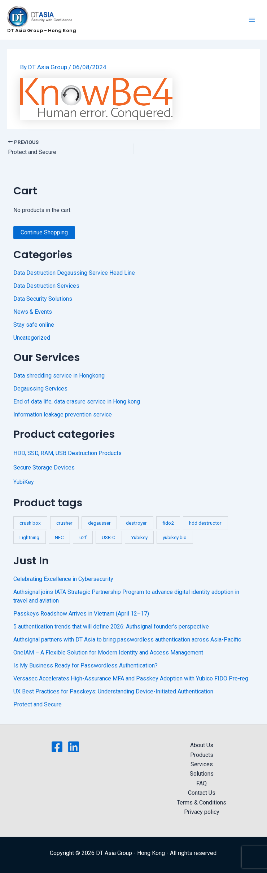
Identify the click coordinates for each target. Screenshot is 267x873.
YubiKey (23, 482)
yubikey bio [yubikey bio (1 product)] (175, 537)
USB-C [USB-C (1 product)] (108, 537)
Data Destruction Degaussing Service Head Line (74, 272)
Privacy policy (201, 811)
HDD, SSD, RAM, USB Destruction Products (67, 453)
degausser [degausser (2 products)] (99, 523)
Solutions (202, 773)
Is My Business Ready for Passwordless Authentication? (85, 665)
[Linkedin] (73, 747)
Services (202, 764)
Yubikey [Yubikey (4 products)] (139, 537)
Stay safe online (33, 324)
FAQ (201, 783)
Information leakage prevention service (62, 414)
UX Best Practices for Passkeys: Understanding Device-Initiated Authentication (113, 691)
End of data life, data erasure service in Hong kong (76, 401)
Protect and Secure (37, 704)
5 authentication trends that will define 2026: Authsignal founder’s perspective (111, 626)
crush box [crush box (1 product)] (30, 523)
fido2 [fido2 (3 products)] (168, 523)
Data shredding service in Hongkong (59, 375)
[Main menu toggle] (252, 20)
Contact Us (201, 792)
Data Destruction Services (46, 285)
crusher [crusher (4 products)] (64, 523)
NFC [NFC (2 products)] (59, 537)
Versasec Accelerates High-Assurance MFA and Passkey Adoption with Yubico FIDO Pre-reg (130, 678)
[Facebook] (57, 747)
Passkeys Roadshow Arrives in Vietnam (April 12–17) (81, 613)
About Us (201, 745)
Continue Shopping (44, 232)
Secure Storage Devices (44, 467)
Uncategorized (31, 337)
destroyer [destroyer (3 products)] (136, 523)
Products (201, 754)
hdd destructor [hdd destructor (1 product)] (205, 523)
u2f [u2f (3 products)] (83, 537)
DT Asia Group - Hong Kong (41, 30)
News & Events (32, 311)
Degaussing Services (40, 388)
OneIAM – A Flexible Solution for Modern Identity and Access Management (108, 652)
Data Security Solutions (42, 298)
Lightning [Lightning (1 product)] (29, 537)
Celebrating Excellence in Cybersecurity (63, 579)
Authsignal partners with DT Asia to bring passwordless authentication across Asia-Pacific (127, 639)
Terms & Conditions (201, 802)
